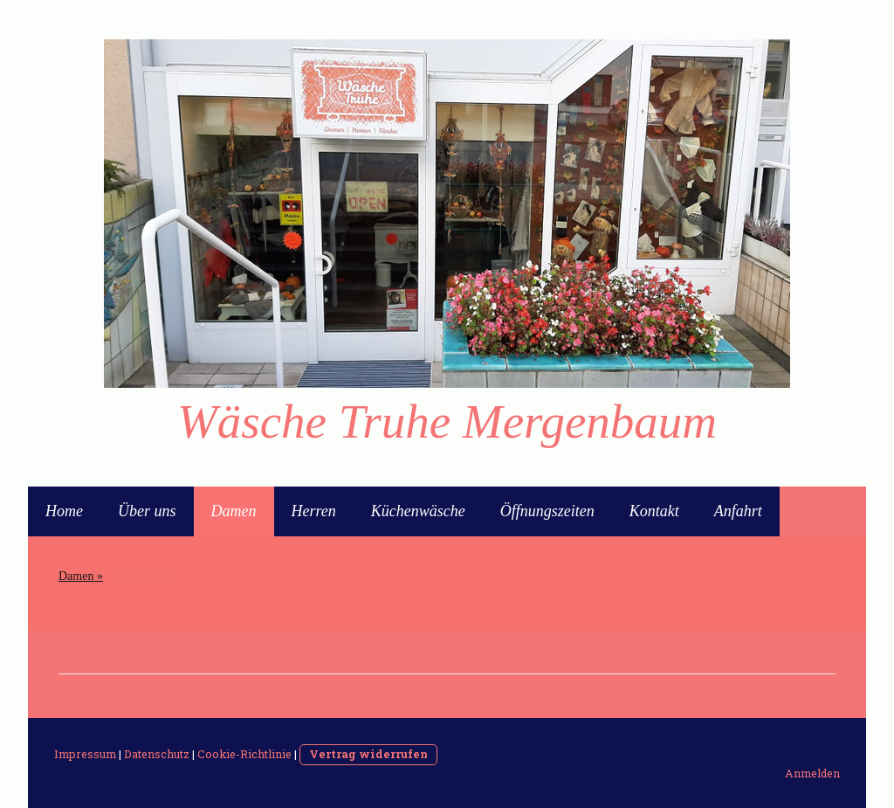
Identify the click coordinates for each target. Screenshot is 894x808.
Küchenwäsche (418, 511)
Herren (314, 511)
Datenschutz (156, 754)
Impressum (85, 754)
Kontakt (654, 511)
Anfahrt (738, 511)
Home (64, 511)
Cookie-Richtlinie (244, 754)
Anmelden (812, 773)
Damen (234, 511)
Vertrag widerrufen (368, 754)
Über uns (147, 511)
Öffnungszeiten (547, 511)
